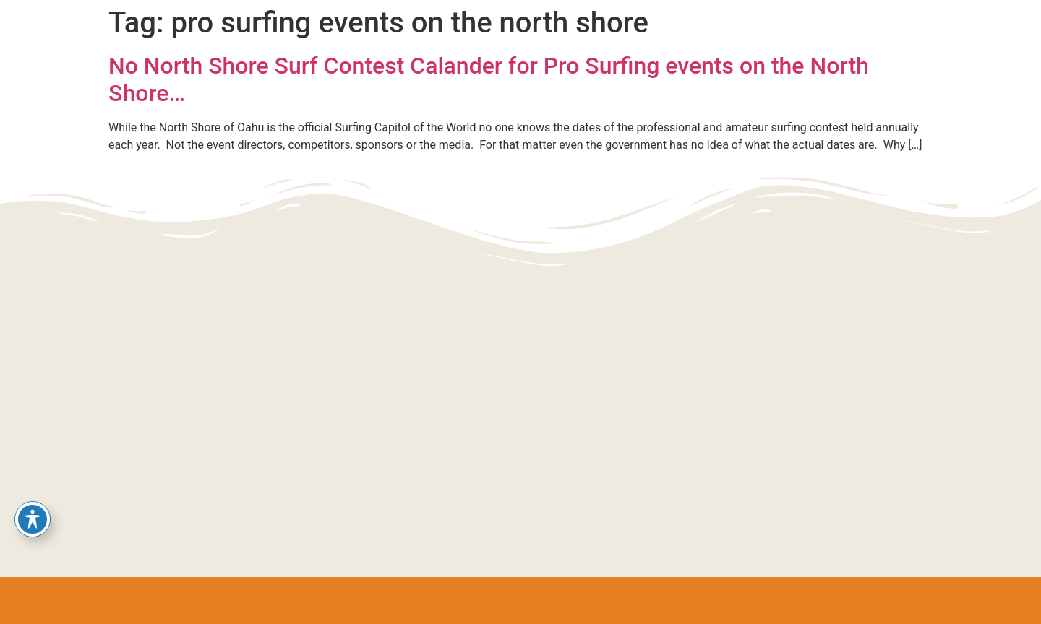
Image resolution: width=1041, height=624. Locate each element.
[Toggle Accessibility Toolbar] (32, 519)
